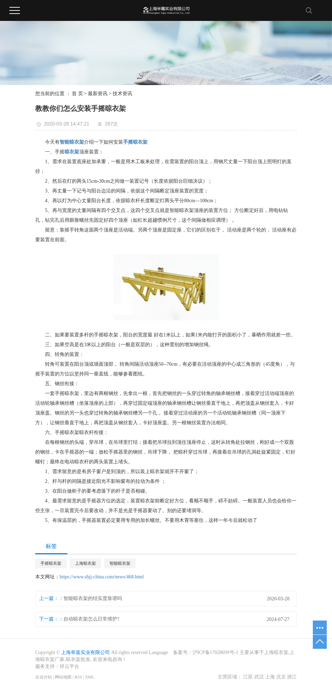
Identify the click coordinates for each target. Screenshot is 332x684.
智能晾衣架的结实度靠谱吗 (92, 598)
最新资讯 (97, 93)
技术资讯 (122, 93)
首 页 (77, 93)
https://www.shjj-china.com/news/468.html (102, 576)
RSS (78, 677)
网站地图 (63, 677)
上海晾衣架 (85, 563)
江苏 (248, 676)
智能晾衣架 (120, 563)
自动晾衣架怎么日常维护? (91, 619)
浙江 (292, 676)
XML (90, 677)
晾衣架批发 (78, 659)
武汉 (259, 676)
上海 (270, 676)
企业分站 (43, 677)
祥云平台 (69, 666)
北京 (281, 676)
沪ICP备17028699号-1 (215, 652)
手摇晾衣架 (50, 563)
